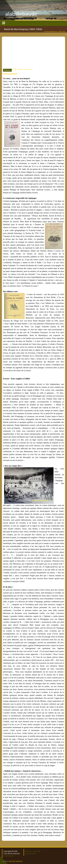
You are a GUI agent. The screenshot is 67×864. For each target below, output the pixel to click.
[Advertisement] (33, 51)
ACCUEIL (33, 32)
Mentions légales (31, 851)
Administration (31, 853)
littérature (40, 32)
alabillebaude (21, 13)
